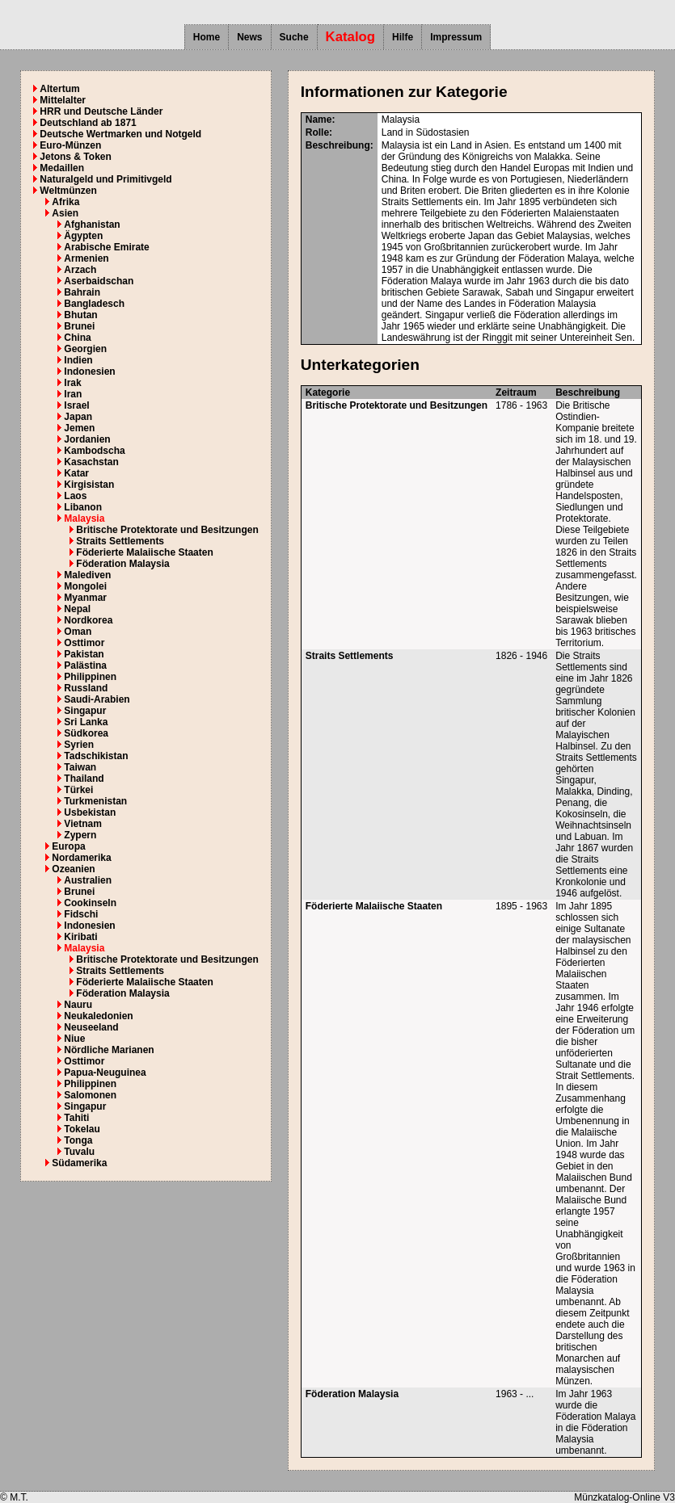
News (249, 37)
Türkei (78, 790)
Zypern (80, 835)
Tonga (78, 1140)
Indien (78, 360)
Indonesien (89, 371)
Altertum (59, 88)
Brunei (79, 326)
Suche (294, 37)
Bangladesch (94, 303)
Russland (86, 688)
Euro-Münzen (70, 145)
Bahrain (82, 292)
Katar (76, 473)
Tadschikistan (96, 756)
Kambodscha (94, 450)
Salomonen (90, 1095)
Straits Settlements (120, 541)
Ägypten (83, 235)
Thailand (83, 778)
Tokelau (81, 1129)
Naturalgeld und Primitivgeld (105, 179)
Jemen (79, 428)
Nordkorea (88, 620)
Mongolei (85, 586)
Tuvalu (79, 1151)
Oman (77, 631)
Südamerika (79, 1163)
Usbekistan (90, 812)
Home (206, 37)
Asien (65, 213)
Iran (73, 394)
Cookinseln (90, 903)
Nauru (78, 1004)
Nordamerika (81, 857)
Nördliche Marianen (109, 1050)
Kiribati (80, 937)
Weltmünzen (68, 190)
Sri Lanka (86, 722)
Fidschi (81, 914)
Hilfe (402, 37)
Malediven (87, 575)
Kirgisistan (89, 484)
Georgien (85, 349)
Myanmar (85, 597)
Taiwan (80, 767)
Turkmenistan (95, 801)
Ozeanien (73, 869)
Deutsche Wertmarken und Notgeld (120, 134)
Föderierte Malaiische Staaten (144, 552)
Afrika (65, 202)
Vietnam (82, 823)
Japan (78, 416)
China (77, 337)
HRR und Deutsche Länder (101, 111)
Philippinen (90, 676)
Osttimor (84, 643)
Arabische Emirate (106, 247)
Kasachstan (91, 462)
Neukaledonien (98, 1016)
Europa (68, 846)
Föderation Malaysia (122, 563)
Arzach (80, 269)
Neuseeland (91, 1027)
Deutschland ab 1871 (88, 122)
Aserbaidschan (98, 281)
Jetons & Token (75, 156)
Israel (76, 405)
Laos (75, 496)
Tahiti (76, 1117)
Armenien (86, 258)
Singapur (85, 710)
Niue (74, 1038)
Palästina (85, 665)
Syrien (79, 744)
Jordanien (87, 439)
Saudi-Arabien (96, 699)
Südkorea (86, 733)
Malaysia (84, 518)
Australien (88, 880)
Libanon (83, 507)
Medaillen (62, 168)
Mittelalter (63, 100)
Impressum (456, 37)
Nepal (77, 609)
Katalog (351, 36)
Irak (72, 382)
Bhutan (80, 315)
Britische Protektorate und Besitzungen (167, 529)
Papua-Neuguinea (105, 1072)
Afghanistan (92, 224)
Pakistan (83, 654)
